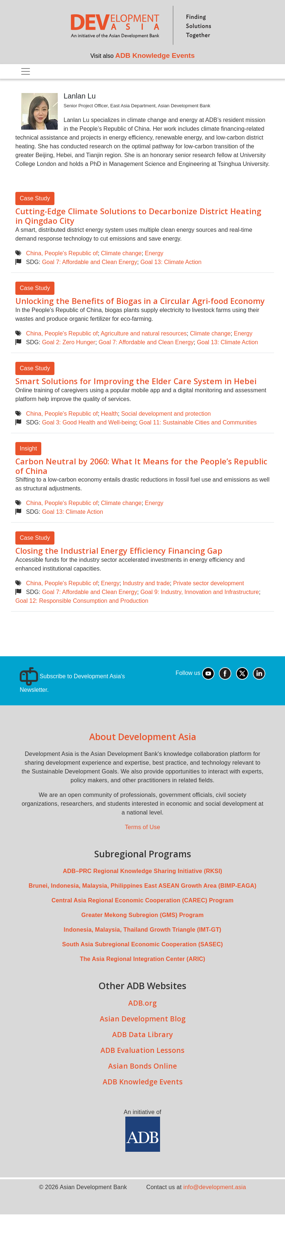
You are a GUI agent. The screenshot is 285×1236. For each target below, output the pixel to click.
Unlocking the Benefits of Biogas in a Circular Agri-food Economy (140, 301)
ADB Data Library (142, 1034)
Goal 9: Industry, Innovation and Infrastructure (199, 592)
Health (109, 414)
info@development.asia (214, 1187)
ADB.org (142, 1003)
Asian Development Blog (143, 1019)
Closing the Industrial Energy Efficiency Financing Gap (119, 550)
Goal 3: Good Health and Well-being (89, 422)
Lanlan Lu (80, 96)
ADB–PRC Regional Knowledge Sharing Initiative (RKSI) (142, 871)
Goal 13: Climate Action (170, 262)
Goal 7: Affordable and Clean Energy (89, 262)
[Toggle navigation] (25, 71)
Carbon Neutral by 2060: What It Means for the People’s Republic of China (141, 466)
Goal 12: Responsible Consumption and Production (81, 601)
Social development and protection (166, 414)
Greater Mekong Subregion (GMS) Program (142, 915)
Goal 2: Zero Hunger (68, 342)
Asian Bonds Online (142, 1066)
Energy (154, 253)
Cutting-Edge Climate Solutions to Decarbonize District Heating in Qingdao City (138, 216)
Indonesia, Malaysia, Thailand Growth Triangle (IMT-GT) (142, 930)
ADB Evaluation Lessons (142, 1050)
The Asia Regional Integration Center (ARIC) (142, 959)
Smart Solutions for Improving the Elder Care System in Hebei (135, 381)
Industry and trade (146, 583)
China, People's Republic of (62, 253)
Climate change (121, 253)
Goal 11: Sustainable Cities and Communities (198, 422)
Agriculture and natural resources (143, 333)
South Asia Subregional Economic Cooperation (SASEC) (142, 944)
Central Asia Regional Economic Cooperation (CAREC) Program (142, 900)
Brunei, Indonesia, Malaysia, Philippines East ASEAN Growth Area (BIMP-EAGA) (142, 886)
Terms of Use (142, 827)
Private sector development (208, 583)
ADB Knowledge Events (155, 55)
